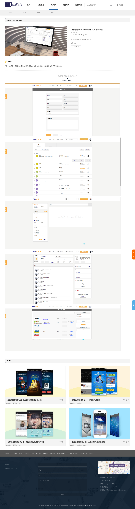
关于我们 (78, 5)
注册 (121, 5)
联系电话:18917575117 (11, 468)
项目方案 (66, 5)
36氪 (33, 453)
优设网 (20, 453)
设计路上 (27, 453)
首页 (28, 5)
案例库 (53, 5)
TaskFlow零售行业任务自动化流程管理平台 (81, 453)
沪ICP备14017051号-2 (90, 505)
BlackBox (52, 453)
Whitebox (45, 453)
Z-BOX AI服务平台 (62, 453)
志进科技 (38, 453)
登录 (118, 5)
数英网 (15, 453)
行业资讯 (41, 5)
